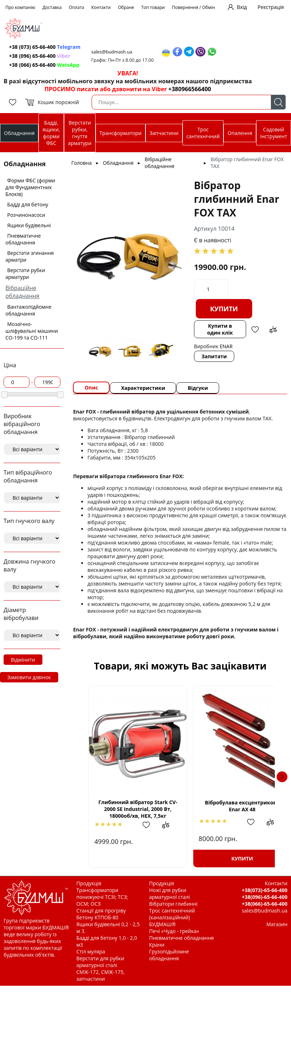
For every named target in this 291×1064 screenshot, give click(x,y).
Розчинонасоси (26, 214)
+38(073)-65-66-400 (264, 890)
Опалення (239, 133)
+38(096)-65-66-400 (264, 896)
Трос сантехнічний (203, 133)
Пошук (278, 102)
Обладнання (19, 133)
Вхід (242, 7)
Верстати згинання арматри (29, 256)
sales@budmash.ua (111, 52)
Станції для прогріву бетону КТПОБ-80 (101, 914)
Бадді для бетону (27, 204)
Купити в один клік (220, 329)
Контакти (101, 7)
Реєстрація (271, 7)
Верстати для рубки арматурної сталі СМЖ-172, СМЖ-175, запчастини (101, 968)
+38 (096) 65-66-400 (39, 55)
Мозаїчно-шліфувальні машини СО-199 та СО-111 (31, 331)
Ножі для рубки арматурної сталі (169, 893)
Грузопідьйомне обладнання (169, 955)
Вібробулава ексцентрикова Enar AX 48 (227, 806)
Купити (224, 308)
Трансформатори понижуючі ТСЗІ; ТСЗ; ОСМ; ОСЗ (102, 897)
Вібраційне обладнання (22, 292)
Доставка (51, 7)
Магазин (276, 924)
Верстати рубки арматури (25, 273)
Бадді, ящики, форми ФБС (51, 132)
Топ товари (153, 7)
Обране (126, 7)
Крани (157, 944)
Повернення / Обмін (193, 7)
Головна (81, 162)
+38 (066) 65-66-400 (44, 64)
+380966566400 (189, 89)
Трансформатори (121, 133)
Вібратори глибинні (173, 903)
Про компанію (20, 7)
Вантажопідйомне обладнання (28, 310)
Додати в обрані (255, 329)
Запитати (214, 356)
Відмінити (23, 659)
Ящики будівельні (29, 225)
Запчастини (164, 133)
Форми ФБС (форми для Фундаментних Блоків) (30, 187)
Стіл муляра (91, 951)
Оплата (76, 7)
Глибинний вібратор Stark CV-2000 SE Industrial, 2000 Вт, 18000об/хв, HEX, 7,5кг (133, 809)
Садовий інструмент (273, 133)
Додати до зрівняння (273, 329)
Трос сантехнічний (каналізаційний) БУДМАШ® (172, 917)
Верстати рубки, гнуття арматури (79, 132)
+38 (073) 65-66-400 (44, 46)
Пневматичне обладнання (23, 239)
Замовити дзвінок (29, 677)
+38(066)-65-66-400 (264, 903)
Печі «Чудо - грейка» (174, 931)
